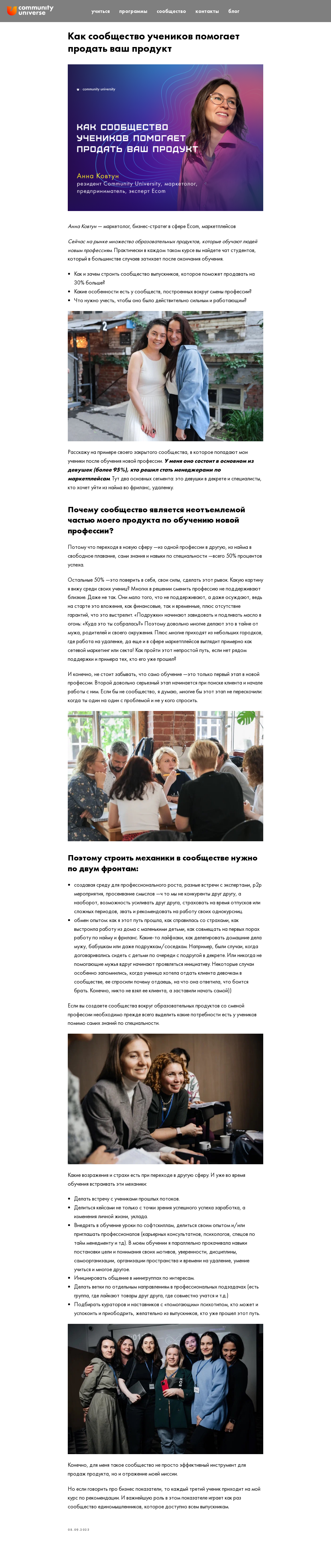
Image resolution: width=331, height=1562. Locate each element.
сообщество (171, 11)
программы (133, 11)
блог (234, 11)
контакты (207, 11)
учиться (100, 11)
